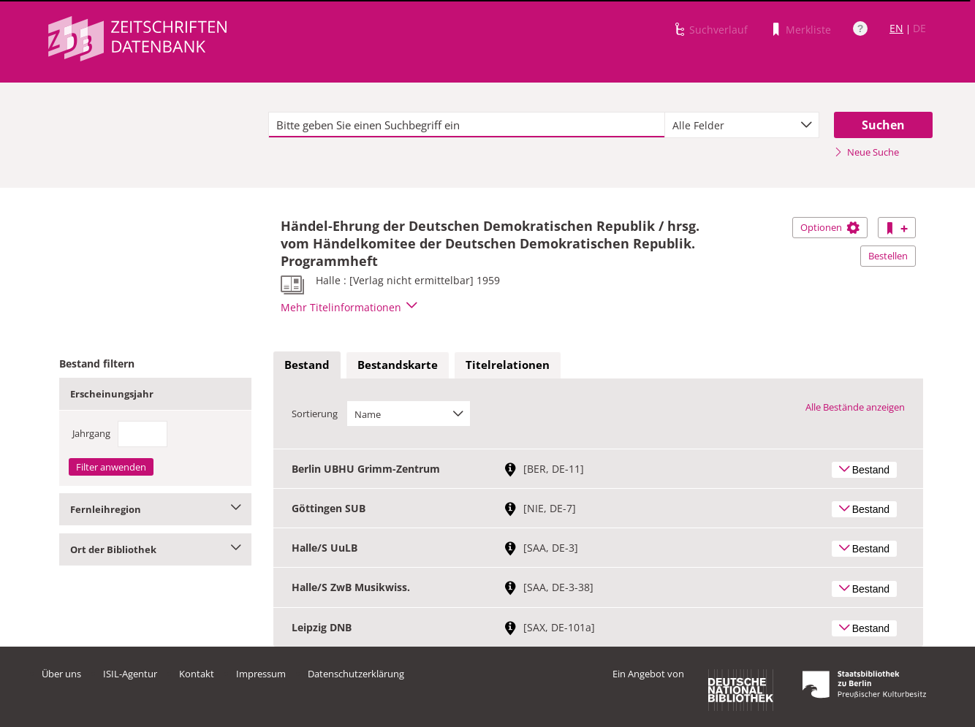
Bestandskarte (397, 364)
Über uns (61, 673)
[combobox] (741, 125)
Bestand (307, 364)
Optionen (830, 227)
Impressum (261, 673)
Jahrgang (91, 433)
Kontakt (196, 673)
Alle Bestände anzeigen (855, 407)
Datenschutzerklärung (356, 673)
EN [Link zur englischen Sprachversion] (896, 28)
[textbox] (466, 125)
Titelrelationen (508, 364)
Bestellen (888, 255)
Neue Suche (866, 152)
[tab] (307, 365)
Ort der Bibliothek (155, 549)
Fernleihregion (155, 509)
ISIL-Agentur (130, 673)
